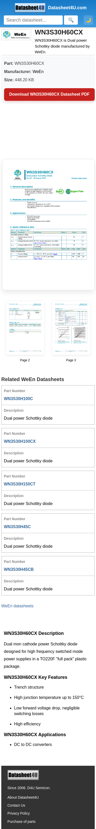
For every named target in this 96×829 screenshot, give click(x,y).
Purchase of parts (21, 821)
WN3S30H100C (18, 399)
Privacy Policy (18, 813)
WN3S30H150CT (20, 484)
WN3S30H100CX (20, 441)
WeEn (38, 71)
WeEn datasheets (17, 606)
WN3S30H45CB (19, 569)
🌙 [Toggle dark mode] (88, 20)
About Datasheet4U (23, 797)
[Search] (33, 20)
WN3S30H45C (17, 527)
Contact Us (16, 805)
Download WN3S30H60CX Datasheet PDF (49, 94)
